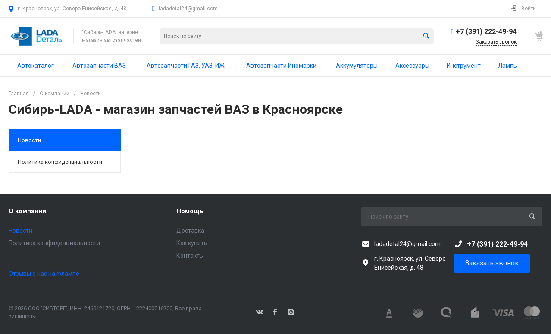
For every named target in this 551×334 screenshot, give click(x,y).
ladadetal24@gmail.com (188, 9)
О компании (27, 211)
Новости (29, 140)
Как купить (191, 243)
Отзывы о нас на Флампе (44, 273)
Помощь (189, 211)
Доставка (190, 230)
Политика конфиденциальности (60, 162)
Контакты (190, 255)
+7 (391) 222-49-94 (486, 32)
